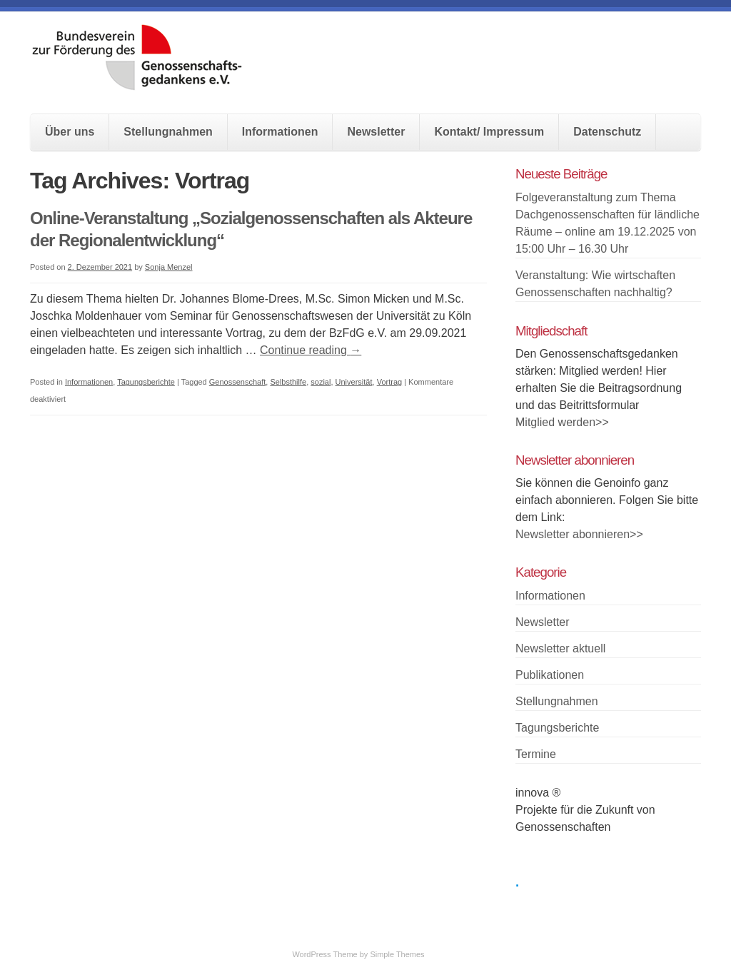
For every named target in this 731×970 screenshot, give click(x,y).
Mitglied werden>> (562, 422)
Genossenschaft (237, 382)
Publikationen (549, 675)
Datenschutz (607, 132)
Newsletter (376, 132)
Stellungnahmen (167, 132)
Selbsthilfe (288, 382)
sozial (321, 382)
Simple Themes (397, 954)
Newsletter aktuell (560, 648)
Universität (354, 382)
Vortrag (389, 382)
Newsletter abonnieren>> (579, 534)
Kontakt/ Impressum (489, 132)
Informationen (280, 132)
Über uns (69, 132)
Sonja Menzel (169, 267)
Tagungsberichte (146, 382)
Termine (535, 754)
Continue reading (310, 350)
